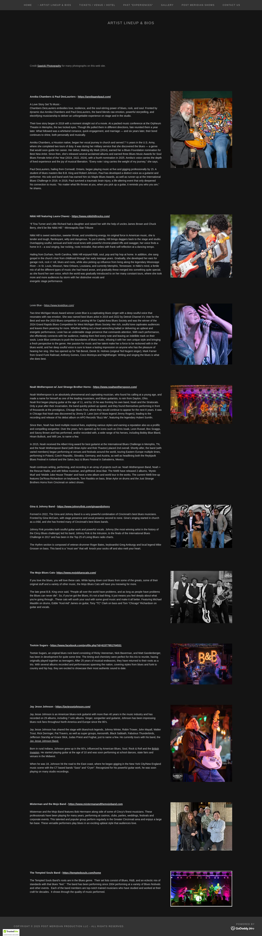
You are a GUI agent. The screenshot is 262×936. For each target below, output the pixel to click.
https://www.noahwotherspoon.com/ (115, 386)
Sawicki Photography (49, 65)
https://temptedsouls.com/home (81, 872)
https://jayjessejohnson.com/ (72, 706)
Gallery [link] (167, 5)
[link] (243, 928)
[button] (11, 932)
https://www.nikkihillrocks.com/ (91, 216)
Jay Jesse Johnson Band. (44, 741)
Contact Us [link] (231, 5)
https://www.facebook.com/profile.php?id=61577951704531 (86, 645)
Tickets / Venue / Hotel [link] (97, 5)
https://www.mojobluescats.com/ (76, 572)
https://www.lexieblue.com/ (59, 305)
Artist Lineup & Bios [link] (55, 5)
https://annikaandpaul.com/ (94, 96)
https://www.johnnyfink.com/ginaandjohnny (83, 506)
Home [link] (28, 5)
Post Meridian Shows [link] (198, 5)
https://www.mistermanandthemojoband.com (95, 804)
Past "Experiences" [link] (138, 5)
